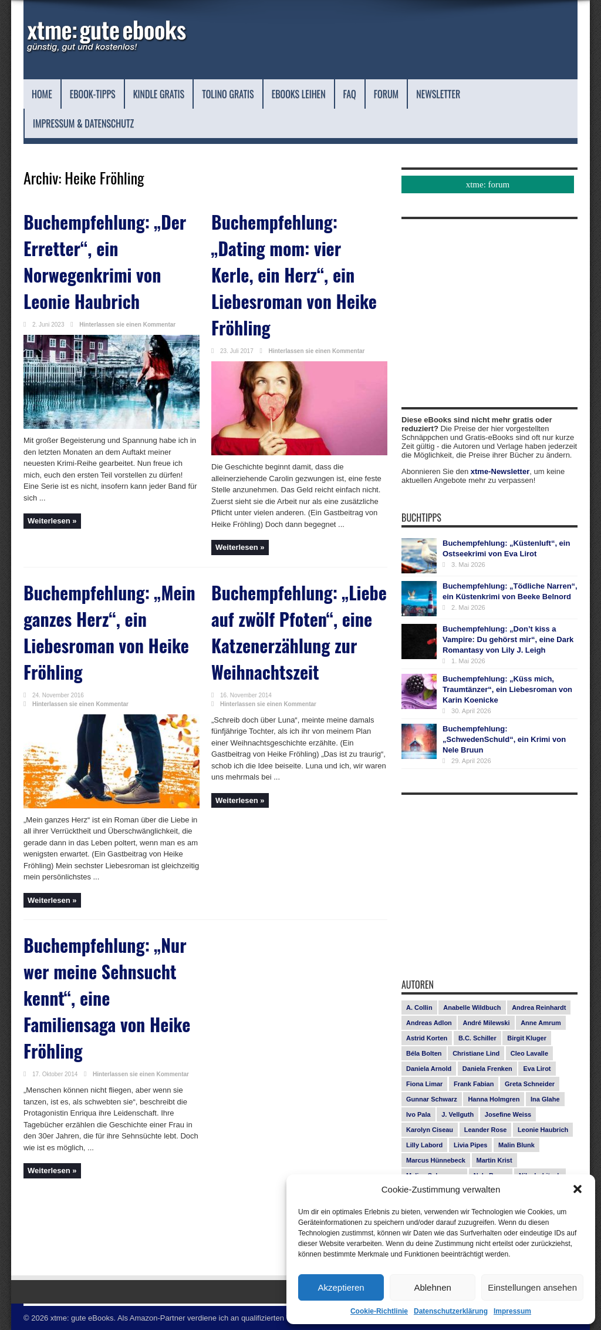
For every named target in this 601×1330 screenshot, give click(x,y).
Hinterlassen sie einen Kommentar (127, 294)
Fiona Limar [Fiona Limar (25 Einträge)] (424, 1083)
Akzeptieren (341, 1287)
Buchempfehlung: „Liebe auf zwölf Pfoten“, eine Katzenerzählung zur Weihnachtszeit (290, 592)
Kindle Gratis (189, 94)
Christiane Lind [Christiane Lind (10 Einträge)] (476, 1053)
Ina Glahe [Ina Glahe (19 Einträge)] (545, 1099)
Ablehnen (432, 1287)
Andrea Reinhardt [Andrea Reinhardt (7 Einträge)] (539, 1007)
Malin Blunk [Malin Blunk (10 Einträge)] (516, 1144)
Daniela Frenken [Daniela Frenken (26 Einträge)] (487, 1068)
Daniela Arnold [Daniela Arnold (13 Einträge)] (428, 1068)
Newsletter (63, 123)
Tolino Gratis (277, 94)
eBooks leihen (367, 94)
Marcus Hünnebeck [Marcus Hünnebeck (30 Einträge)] (435, 1160)
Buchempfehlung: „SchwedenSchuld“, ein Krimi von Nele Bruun (504, 739)
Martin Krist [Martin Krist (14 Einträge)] (494, 1160)
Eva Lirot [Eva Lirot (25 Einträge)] (537, 1068)
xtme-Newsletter (500, 471)
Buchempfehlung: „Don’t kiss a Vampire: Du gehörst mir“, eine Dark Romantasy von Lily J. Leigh (508, 639)
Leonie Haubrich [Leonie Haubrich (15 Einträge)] (543, 1129)
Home (45, 94)
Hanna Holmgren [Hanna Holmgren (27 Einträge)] (493, 1099)
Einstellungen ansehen (532, 1287)
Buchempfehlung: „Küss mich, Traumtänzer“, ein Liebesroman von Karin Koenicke (507, 689)
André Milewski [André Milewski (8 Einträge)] (485, 1022)
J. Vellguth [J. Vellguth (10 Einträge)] (457, 1114)
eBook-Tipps (107, 94)
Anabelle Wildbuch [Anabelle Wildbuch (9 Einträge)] (472, 1007)
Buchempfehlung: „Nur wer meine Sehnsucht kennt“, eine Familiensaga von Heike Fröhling (109, 918)
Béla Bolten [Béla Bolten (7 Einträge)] (424, 1053)
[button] (577, 1189)
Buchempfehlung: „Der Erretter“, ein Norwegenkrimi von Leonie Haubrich (111, 243)
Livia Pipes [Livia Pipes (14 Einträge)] (470, 1144)
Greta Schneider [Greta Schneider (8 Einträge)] (530, 1083)
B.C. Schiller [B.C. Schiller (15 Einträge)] (477, 1038)
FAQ (430, 94)
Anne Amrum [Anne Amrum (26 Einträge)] (541, 1022)
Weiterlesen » (52, 490)
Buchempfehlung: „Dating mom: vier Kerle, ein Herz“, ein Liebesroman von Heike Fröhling (288, 253)
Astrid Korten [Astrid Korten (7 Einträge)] (426, 1038)
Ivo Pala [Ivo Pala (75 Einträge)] (418, 1114)
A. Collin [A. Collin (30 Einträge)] (419, 1007)
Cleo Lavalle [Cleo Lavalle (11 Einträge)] (529, 1053)
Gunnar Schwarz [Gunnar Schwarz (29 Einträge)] (431, 1099)
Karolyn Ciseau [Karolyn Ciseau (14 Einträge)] (429, 1129)
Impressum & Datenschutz (179, 123)
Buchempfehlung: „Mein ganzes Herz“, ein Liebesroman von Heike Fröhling (102, 582)
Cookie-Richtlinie (379, 1311)
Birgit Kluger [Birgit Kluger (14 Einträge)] (526, 1038)
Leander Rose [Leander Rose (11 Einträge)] (485, 1129)
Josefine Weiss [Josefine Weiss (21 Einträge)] (508, 1114)
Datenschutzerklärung (451, 1311)
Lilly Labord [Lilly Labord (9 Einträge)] (424, 1144)
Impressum (512, 1311)
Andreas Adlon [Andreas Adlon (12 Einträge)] (429, 1022)
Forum (474, 94)
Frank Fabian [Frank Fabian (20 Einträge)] (474, 1083)
